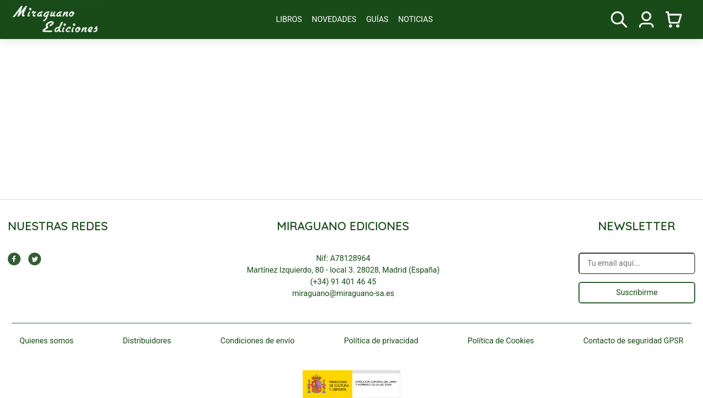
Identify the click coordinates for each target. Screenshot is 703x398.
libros (289, 19)
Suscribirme (637, 292)
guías (377, 19)
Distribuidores (147, 340)
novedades (334, 19)
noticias (415, 19)
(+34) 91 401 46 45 (343, 281)
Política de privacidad (381, 340)
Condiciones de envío (258, 340)
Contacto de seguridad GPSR (633, 340)
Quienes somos (47, 340)
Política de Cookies (501, 340)
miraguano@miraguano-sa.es (343, 293)
